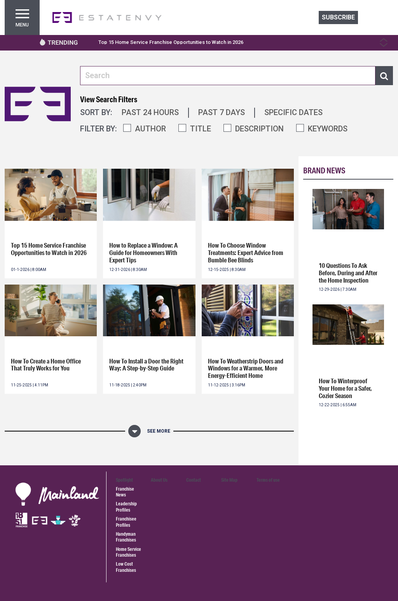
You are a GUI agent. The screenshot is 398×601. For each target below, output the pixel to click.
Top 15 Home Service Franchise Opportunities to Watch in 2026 (170, 42)
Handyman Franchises (126, 537)
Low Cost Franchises (126, 567)
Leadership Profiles (126, 506)
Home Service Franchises (128, 552)
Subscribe (338, 17)
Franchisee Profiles (126, 521)
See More (158, 431)
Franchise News (125, 492)
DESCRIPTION (259, 128)
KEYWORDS (327, 128)
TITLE (200, 128)
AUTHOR (150, 128)
